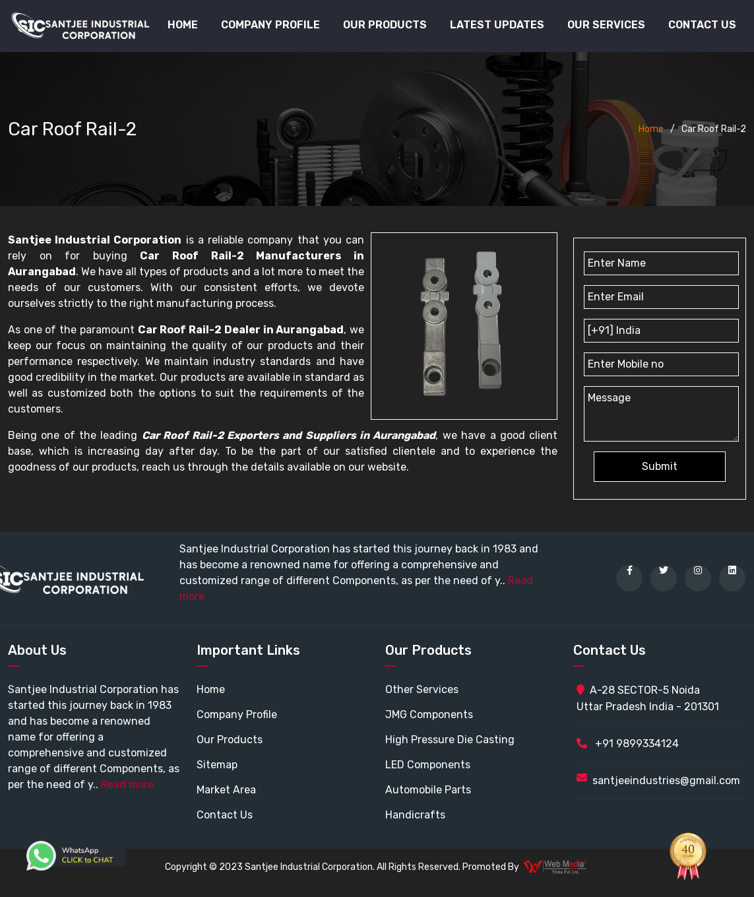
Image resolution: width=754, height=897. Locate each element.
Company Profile (270, 24)
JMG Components (429, 714)
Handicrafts (415, 815)
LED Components (427, 764)
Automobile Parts (428, 789)
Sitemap (217, 764)
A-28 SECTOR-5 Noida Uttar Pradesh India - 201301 (648, 698)
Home (183, 24)
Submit (659, 466)
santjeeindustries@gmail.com (666, 780)
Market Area (226, 789)
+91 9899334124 (628, 743)
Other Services (421, 689)
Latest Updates (497, 24)
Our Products (230, 739)
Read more (127, 784)
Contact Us (702, 24)
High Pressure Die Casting (450, 739)
